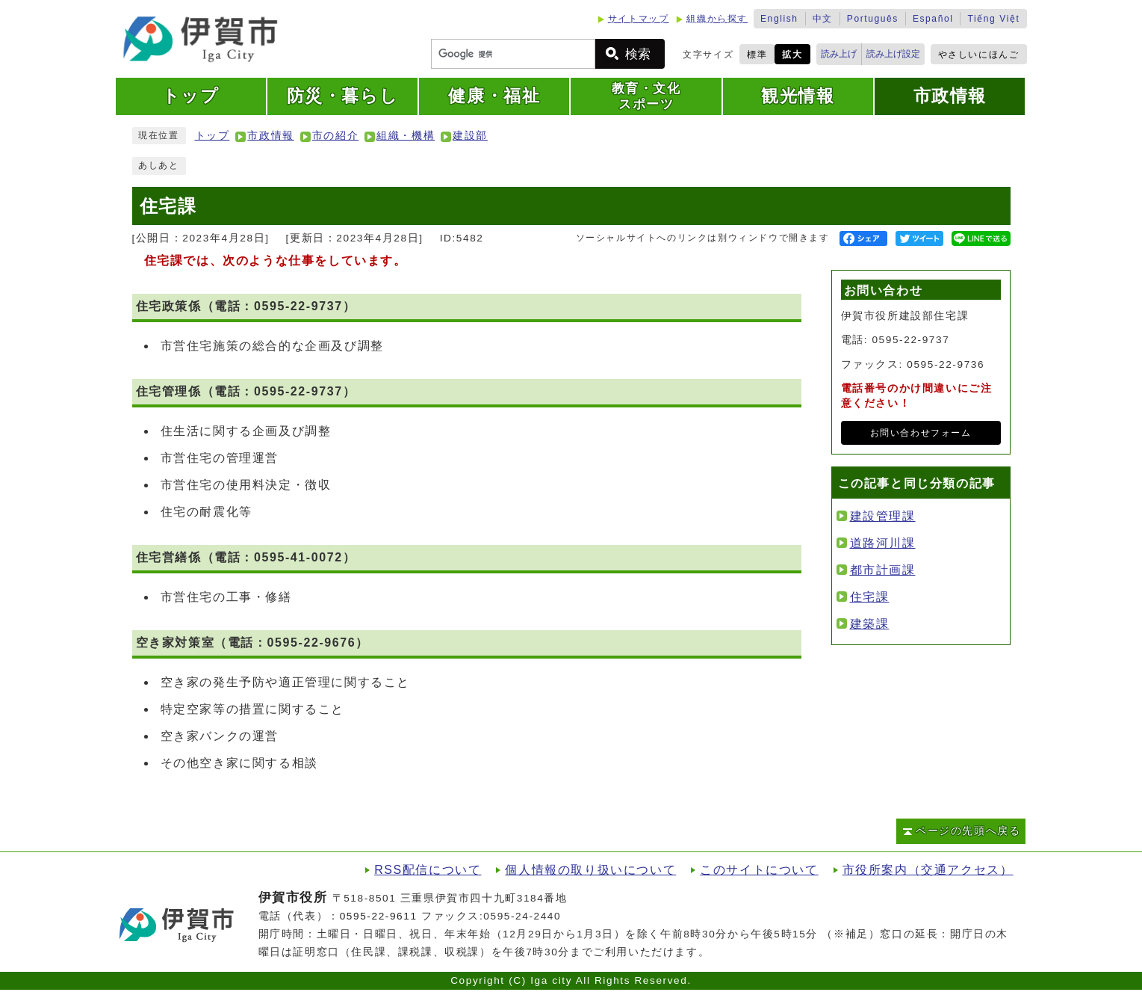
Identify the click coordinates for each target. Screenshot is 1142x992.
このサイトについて (759, 869)
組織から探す (717, 18)
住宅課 (870, 597)
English (779, 18)
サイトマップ (638, 18)
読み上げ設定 (893, 54)
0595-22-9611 (379, 916)
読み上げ (839, 54)
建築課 (870, 623)
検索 (638, 54)
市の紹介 (335, 135)
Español (933, 18)
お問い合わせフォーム (921, 432)
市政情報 (270, 135)
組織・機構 (405, 135)
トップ (212, 135)
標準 (757, 54)
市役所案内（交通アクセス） (928, 869)
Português (873, 18)
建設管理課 (883, 516)
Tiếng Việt (993, 18)
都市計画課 (883, 570)
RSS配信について (427, 869)
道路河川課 (883, 543)
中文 (823, 18)
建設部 (470, 135)
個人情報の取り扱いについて (590, 869)
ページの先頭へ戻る (968, 831)
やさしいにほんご (979, 54)
